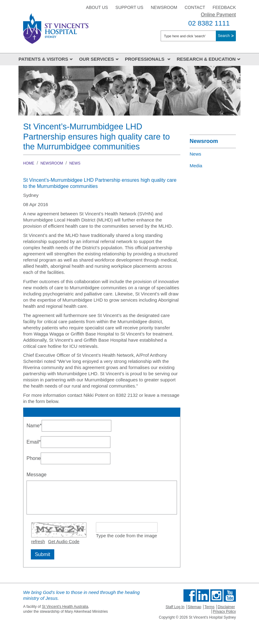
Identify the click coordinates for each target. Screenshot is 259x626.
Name (34, 425)
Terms (209, 607)
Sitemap (194, 607)
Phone (34, 458)
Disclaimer (226, 607)
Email (34, 441)
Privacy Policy (224, 611)
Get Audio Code (64, 541)
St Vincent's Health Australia (65, 606)
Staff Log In (175, 607)
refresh (38, 541)
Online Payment (218, 14)
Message (37, 474)
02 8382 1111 (209, 23)
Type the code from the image (126, 535)
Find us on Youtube (230, 595)
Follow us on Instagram (216, 595)
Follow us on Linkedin (203, 595)
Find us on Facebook (189, 595)
